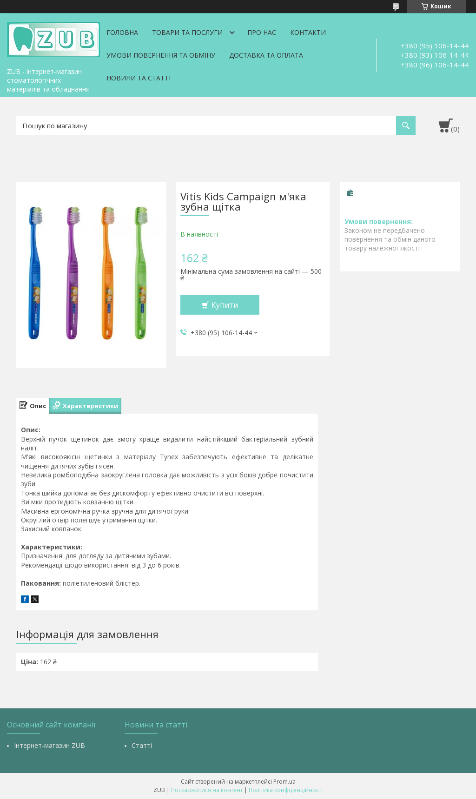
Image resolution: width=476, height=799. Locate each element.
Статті (142, 745)
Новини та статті (138, 77)
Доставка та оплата (266, 55)
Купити (225, 305)
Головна (122, 32)
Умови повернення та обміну (160, 55)
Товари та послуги (187, 32)
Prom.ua (284, 782)
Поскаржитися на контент (207, 790)
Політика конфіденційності (286, 790)
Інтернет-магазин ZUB (49, 745)
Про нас (261, 32)
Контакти (308, 32)
